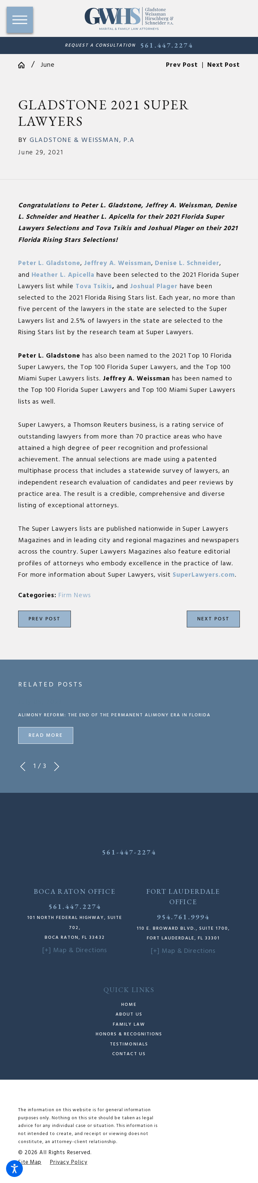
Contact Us (128, 1054)
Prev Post (44, 619)
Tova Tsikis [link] (94, 286)
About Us (129, 1014)
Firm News (74, 595)
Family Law (129, 1024)
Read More (46, 735)
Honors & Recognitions (129, 1034)
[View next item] (56, 766)
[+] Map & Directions (75, 950)
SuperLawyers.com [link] (204, 575)
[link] (49, 263)
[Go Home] (24, 65)
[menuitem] (129, 1005)
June (48, 65)
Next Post (213, 619)
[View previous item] (22, 766)
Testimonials (129, 1044)
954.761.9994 (183, 916)
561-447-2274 (129, 852)
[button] (14, 1168)
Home (128, 1004)
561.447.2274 (166, 45)
